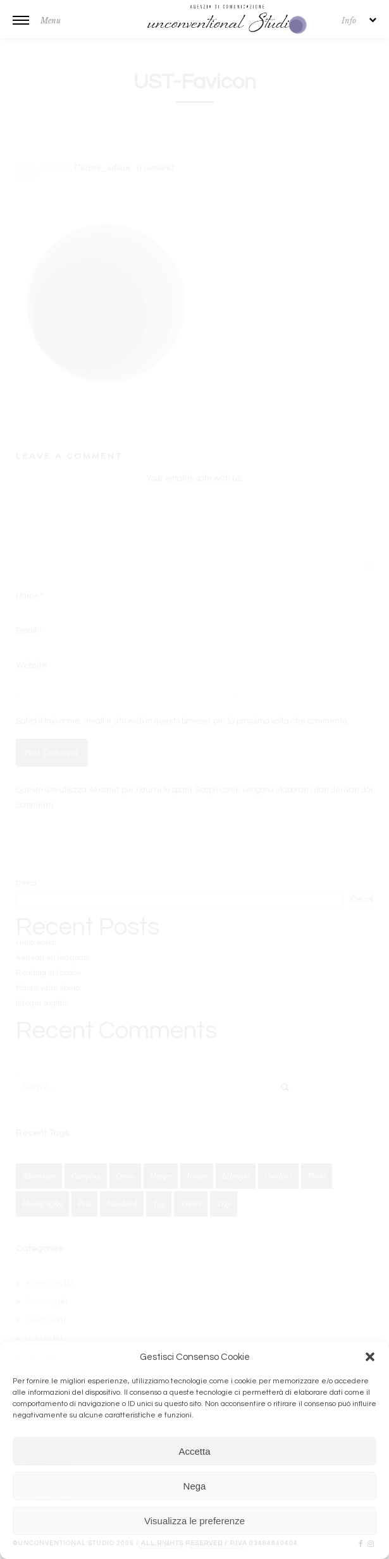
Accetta (194, 1451)
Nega (194, 1486)
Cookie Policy (161, 1545)
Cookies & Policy (217, 1545)
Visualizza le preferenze (194, 1520)
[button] (370, 1356)
